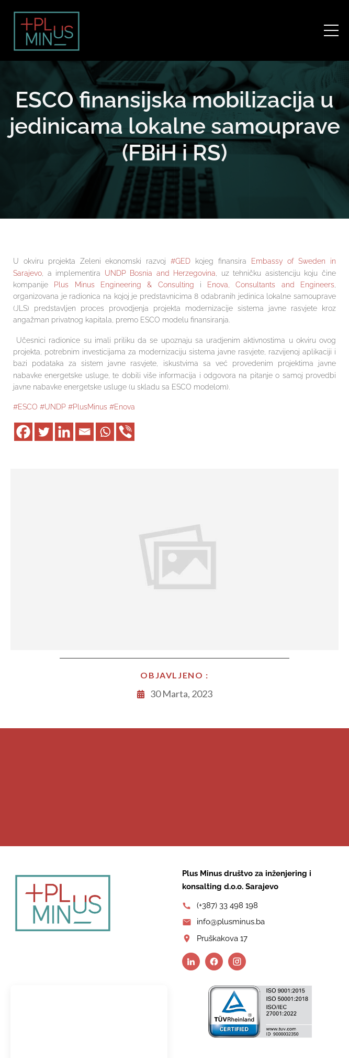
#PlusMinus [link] (87, 407)
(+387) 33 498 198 (227, 905)
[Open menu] (331, 30)
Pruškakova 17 (222, 938)
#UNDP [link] (53, 407)
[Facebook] (23, 432)
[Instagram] (237, 961)
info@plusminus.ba (231, 921)
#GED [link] (180, 261)
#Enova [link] (122, 407)
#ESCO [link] (25, 407)
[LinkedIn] (191, 961)
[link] (160, 273)
